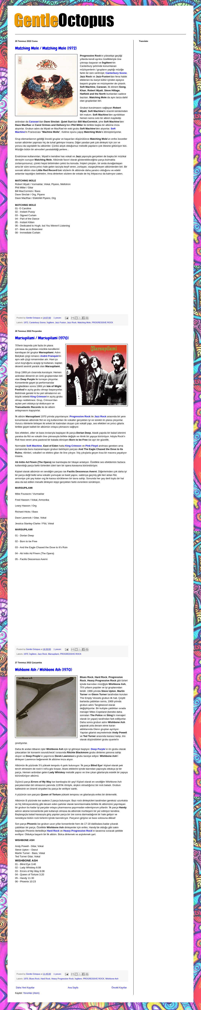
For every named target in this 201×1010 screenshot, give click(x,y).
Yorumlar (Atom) (31, 993)
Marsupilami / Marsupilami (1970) (42, 338)
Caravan (34, 121)
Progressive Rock (80, 416)
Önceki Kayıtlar (119, 987)
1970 (26, 654)
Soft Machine (34, 445)
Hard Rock (53, 830)
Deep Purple (98, 749)
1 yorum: (58, 318)
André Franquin (49, 356)
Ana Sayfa (73, 987)
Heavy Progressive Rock (77, 830)
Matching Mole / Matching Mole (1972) (46, 48)
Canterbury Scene (116, 73)
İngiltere (50, 322)
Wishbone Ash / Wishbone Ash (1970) (43, 669)
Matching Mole (84, 322)
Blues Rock (34, 979)
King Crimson (38, 396)
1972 (26, 322)
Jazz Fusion (60, 322)
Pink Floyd (91, 445)
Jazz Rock (71, 322)
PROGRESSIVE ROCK (102, 322)
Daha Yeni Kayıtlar (25, 987)
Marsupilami (53, 654)
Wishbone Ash (111, 979)
